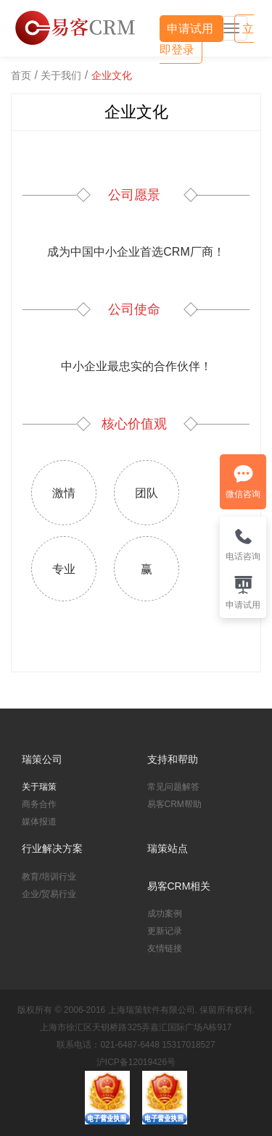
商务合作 (39, 804)
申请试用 (191, 28)
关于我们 (61, 75)
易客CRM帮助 (174, 804)
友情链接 (164, 948)
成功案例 (164, 914)
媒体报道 (39, 821)
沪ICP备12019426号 (136, 1062)
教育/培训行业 (49, 877)
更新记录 (164, 931)
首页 (21, 75)
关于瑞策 (39, 787)
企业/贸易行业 (49, 894)
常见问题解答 (173, 787)
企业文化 (111, 75)
